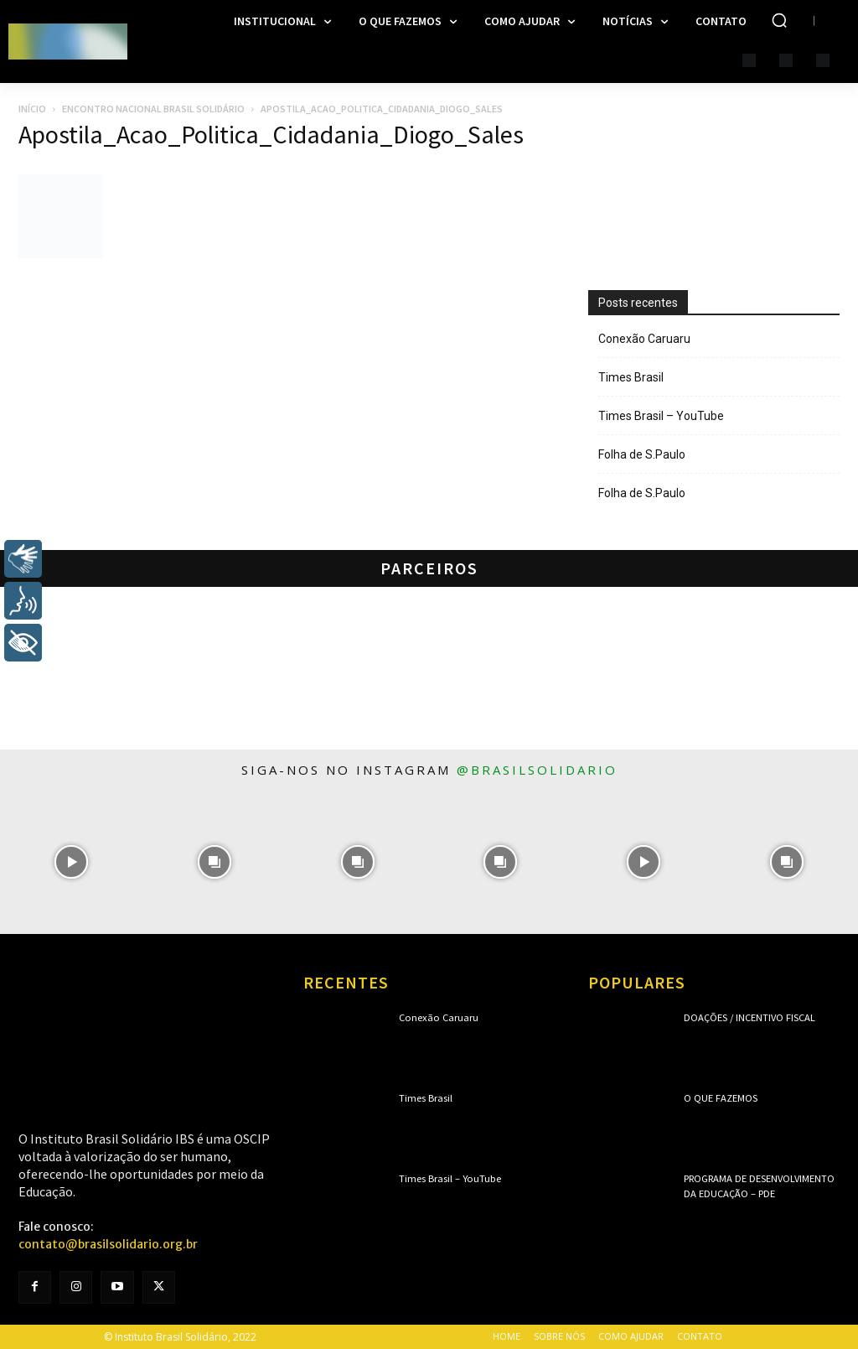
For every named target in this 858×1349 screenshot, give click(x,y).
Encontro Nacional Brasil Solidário (153, 108)
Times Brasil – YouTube (661, 416)
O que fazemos (720, 1098)
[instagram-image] (71, 862)
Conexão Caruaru (644, 338)
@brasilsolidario (537, 769)
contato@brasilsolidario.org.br (108, 1244)
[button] (779, 20)
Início (32, 108)
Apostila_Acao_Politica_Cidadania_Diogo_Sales (271, 134)
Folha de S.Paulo (641, 454)
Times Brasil (631, 377)
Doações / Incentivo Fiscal (748, 1017)
